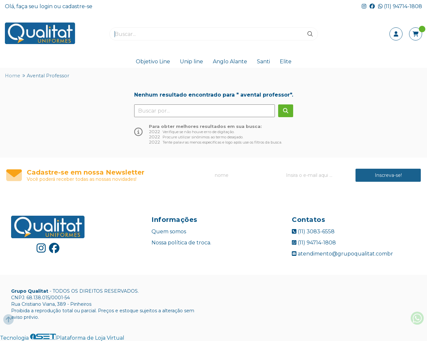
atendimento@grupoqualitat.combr (342, 254)
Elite (286, 61)
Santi (263, 61)
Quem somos (168, 231)
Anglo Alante (230, 61)
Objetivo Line (153, 61)
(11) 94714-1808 (400, 6)
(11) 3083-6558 (313, 231)
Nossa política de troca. (181, 243)
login (47, 6)
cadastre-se (77, 6)
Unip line (191, 61)
